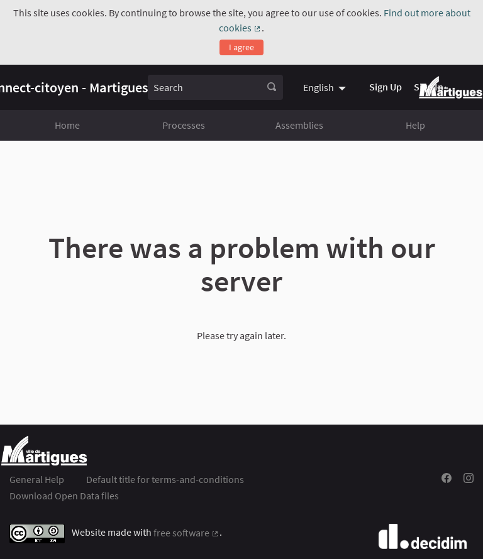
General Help (36, 479)
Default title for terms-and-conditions (165, 479)
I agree (241, 47)
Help (415, 125)
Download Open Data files (64, 495)
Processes (183, 125)
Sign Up (385, 86)
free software (186, 532)
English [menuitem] (318, 87)
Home (67, 125)
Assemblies (299, 125)
